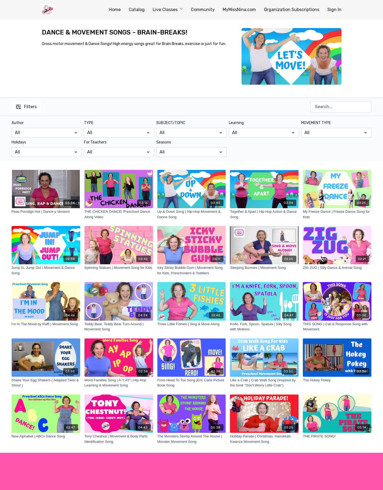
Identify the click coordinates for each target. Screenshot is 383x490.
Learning (236, 123)
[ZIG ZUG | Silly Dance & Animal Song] (337, 267)
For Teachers (95, 142)
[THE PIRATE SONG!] (337, 436)
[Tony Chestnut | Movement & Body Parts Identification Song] (118, 439)
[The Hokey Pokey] (337, 380)
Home (115, 9)
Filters (26, 106)
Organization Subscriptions (291, 9)
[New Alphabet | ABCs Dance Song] (46, 436)
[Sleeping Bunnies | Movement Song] (264, 267)
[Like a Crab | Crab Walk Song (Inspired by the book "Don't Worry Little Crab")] (264, 383)
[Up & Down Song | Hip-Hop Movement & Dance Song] (191, 214)
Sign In (334, 9)
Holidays (19, 142)
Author (18, 123)
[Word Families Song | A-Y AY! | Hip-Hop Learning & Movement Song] (118, 383)
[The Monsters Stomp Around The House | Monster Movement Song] (191, 439)
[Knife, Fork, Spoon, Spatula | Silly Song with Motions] (264, 326)
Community (203, 9)
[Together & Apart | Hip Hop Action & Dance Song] (264, 214)
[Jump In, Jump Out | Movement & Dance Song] (46, 270)
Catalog (137, 9)
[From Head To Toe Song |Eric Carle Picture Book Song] (191, 383)
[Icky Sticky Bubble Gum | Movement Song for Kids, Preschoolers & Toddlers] (191, 270)
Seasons (163, 142)
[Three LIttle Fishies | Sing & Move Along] (191, 324)
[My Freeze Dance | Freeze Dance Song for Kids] (337, 214)
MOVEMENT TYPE (316, 123)
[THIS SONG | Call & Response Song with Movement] (337, 326)
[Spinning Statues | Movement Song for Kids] (118, 267)
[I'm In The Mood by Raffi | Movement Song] (46, 324)
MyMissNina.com (239, 9)
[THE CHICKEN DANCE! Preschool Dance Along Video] (118, 214)
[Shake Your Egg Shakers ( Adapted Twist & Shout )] (46, 383)
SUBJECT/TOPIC (170, 123)
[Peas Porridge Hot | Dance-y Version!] (46, 211)
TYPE (88, 123)
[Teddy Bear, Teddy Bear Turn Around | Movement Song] (118, 326)
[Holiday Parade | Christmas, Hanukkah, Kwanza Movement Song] (264, 439)
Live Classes (168, 9)
